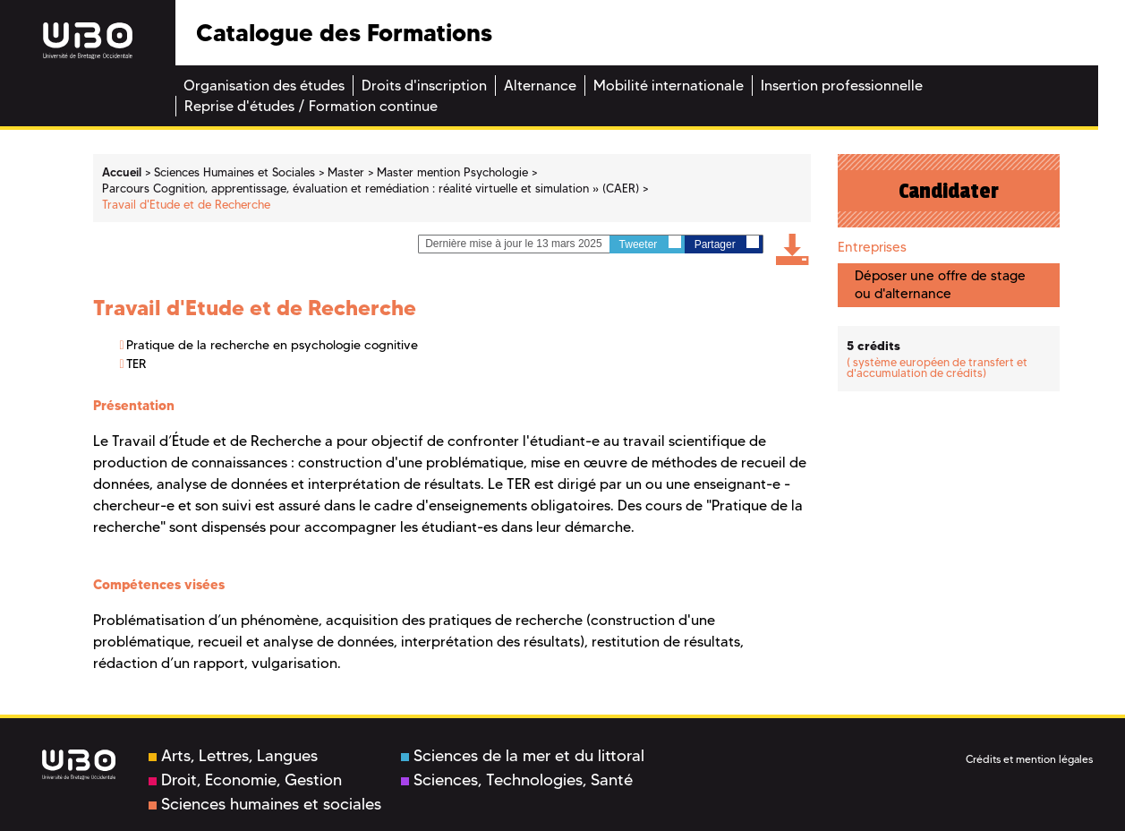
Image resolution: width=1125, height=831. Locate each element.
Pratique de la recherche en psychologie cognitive (272, 345)
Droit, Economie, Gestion (245, 780)
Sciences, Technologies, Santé (517, 780)
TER (136, 364)
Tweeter (650, 243)
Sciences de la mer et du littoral (522, 756)
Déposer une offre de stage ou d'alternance (940, 284)
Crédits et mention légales (1029, 759)
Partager (727, 243)
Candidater (949, 190)
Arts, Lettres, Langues (233, 756)
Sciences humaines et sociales (265, 804)
